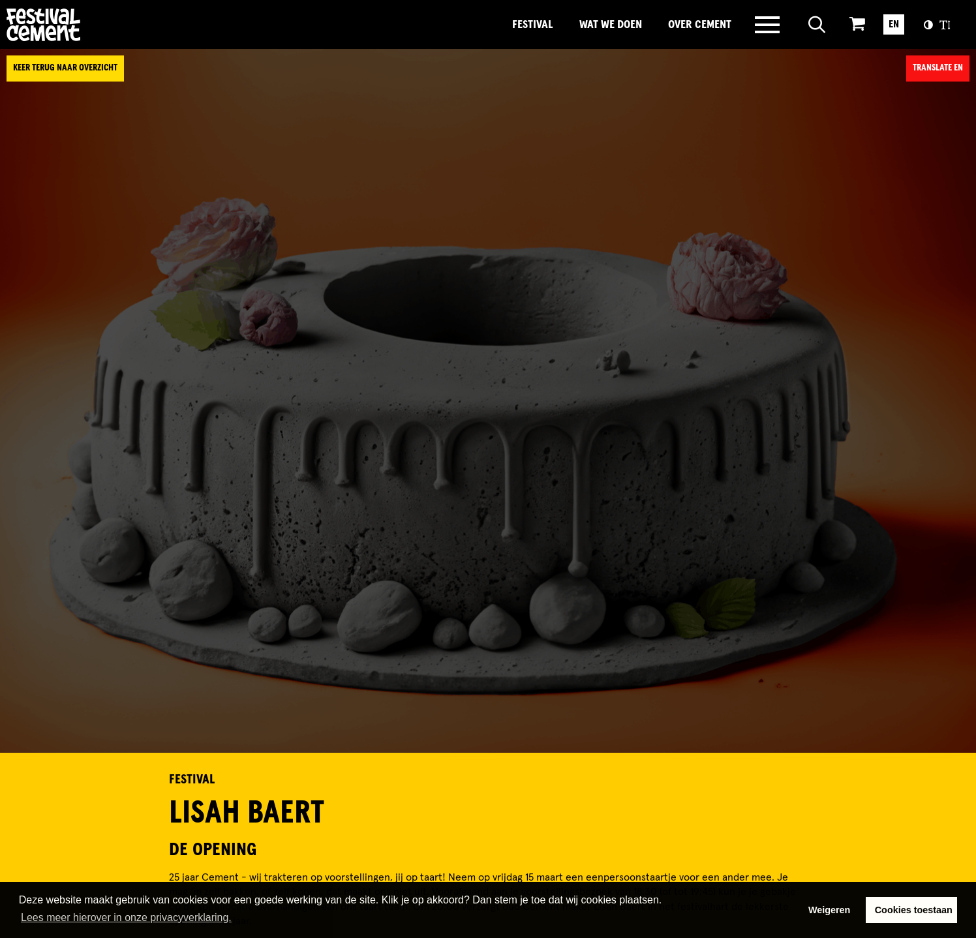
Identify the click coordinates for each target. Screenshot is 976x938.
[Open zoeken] (817, 24)
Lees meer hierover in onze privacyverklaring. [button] (126, 917)
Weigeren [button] (829, 910)
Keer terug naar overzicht (65, 67)
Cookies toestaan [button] (914, 910)
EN (894, 24)
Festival (532, 25)
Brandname (88, 24)
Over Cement (699, 25)
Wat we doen (610, 25)
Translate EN (938, 67)
